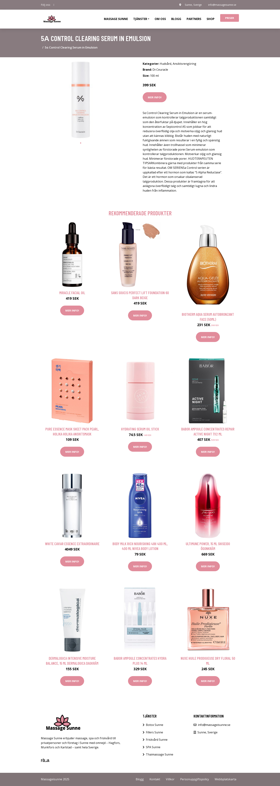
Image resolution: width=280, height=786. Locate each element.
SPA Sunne (153, 747)
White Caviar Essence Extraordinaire (72, 543)
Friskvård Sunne (157, 740)
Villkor (170, 779)
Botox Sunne (154, 725)
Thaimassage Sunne (159, 754)
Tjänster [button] (140, 19)
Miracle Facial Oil (72, 292)
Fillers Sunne (154, 732)
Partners (194, 19)
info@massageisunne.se (222, 4)
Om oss (160, 19)
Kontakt (154, 779)
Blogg (176, 19)
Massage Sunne (116, 19)
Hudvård (165, 64)
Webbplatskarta (225, 779)
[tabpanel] (80, 100)
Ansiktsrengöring (184, 64)
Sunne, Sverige (193, 4)
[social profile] (54, 4)
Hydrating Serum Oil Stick (140, 429)
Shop (210, 19)
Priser (229, 18)
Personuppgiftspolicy (194, 779)
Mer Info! (154, 97)
